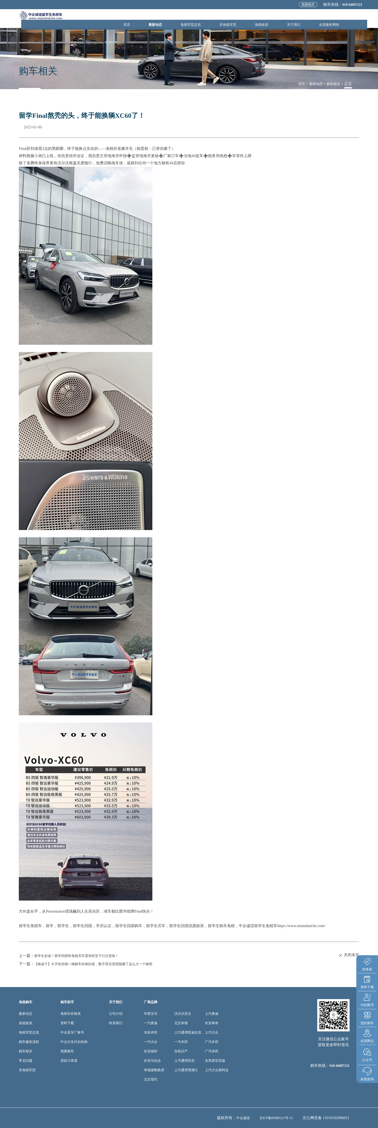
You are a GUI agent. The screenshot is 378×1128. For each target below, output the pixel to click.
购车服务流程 (29, 1042)
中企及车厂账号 (72, 1032)
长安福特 (150, 1051)
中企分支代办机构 (74, 1042)
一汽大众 (150, 1042)
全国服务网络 (331, 18)
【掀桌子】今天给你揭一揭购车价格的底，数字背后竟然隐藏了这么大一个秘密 (101, 964)
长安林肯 (211, 1023)
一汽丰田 (181, 1042)
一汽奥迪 (150, 1023)
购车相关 (332, 84)
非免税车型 (244, 18)
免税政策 (273, 18)
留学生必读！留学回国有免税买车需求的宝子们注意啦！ (82, 956)
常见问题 (25, 1060)
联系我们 (115, 1023)
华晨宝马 (150, 1013)
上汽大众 (211, 1032)
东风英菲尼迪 (215, 1060)
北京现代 (150, 1079)
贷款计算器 (69, 1060)
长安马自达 (152, 1060)
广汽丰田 (211, 1042)
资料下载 (67, 1023)
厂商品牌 (150, 1002)
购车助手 (67, 1002)
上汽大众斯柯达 (217, 1070)
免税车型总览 (211, 18)
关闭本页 (348, 955)
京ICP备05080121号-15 (274, 1118)
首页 (157, 18)
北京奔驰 (181, 1023)
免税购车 (25, 1002)
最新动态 (180, 18)
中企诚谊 (237, 1118)
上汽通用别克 (184, 1060)
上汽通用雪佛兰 (186, 1070)
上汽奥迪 (211, 1013)
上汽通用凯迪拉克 (187, 1032)
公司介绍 (115, 1013)
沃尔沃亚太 (182, 1013)
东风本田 (150, 1032)
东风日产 (181, 1051)
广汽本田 (211, 1051)
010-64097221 (349, 4)
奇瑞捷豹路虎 (154, 1070)
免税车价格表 (71, 1013)
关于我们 (300, 18)
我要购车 (301, 5)
